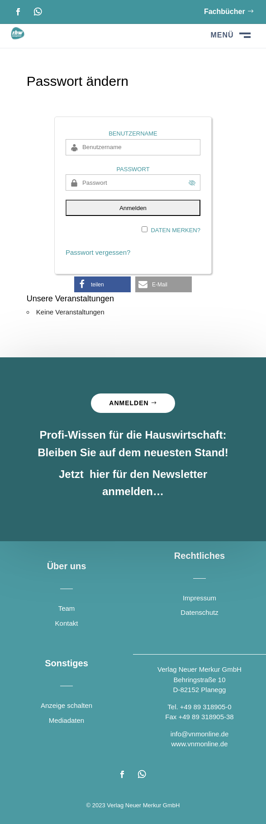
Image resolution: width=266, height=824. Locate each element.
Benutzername (133, 133)
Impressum (199, 598)
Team (66, 608)
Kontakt (66, 623)
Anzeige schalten (66, 705)
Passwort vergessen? (98, 252)
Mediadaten (66, 720)
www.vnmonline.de (199, 744)
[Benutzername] (133, 147)
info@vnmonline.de (200, 734)
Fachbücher (224, 11)
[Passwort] (133, 182)
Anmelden (128, 403)
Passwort (132, 169)
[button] (102, 284)
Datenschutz (199, 612)
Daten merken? (175, 230)
